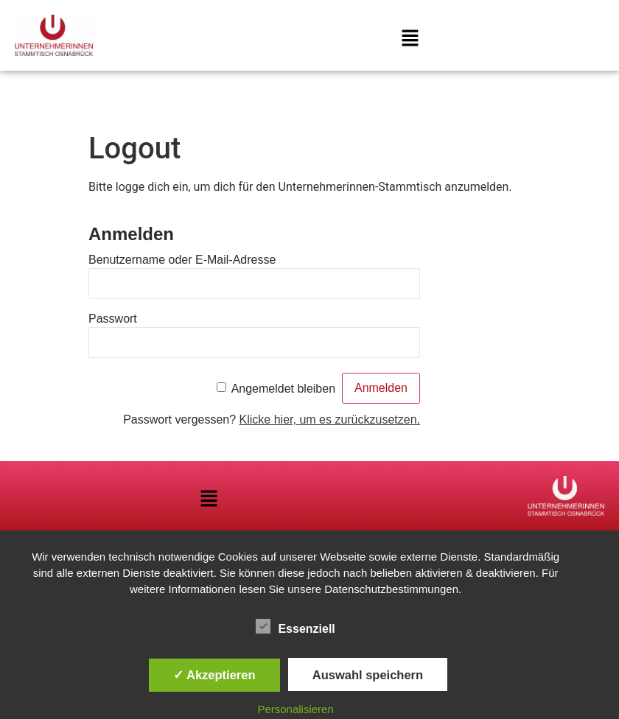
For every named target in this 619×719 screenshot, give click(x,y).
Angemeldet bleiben (283, 388)
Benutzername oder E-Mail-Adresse (182, 259)
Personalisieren (295, 709)
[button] (409, 39)
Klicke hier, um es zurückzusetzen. (329, 419)
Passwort (112, 318)
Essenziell (295, 626)
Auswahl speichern (367, 674)
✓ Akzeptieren (214, 674)
